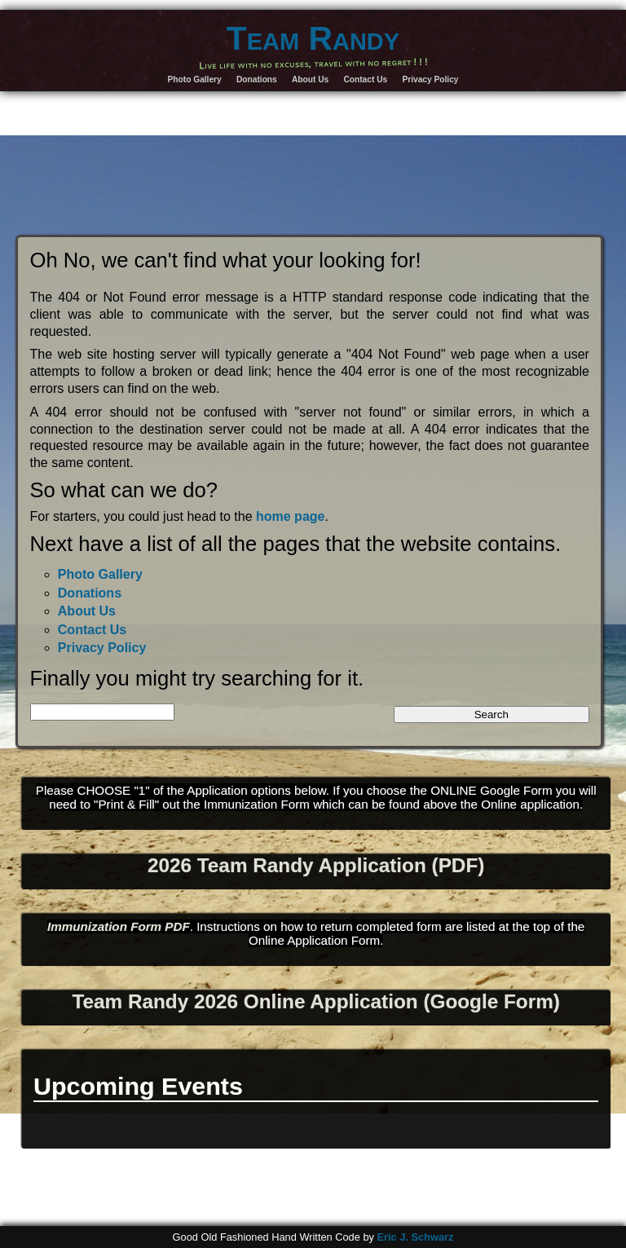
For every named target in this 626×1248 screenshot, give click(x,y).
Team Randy (313, 38)
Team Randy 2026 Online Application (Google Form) (315, 1001)
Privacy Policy (430, 79)
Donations (256, 79)
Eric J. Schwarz (415, 1237)
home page (290, 516)
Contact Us (365, 79)
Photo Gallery (195, 79)
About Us (310, 79)
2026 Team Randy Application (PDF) (316, 865)
